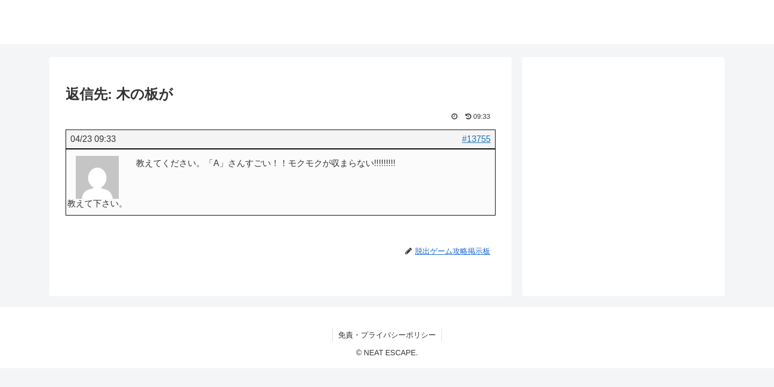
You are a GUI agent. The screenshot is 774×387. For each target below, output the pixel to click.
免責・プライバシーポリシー (387, 335)
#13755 (476, 139)
